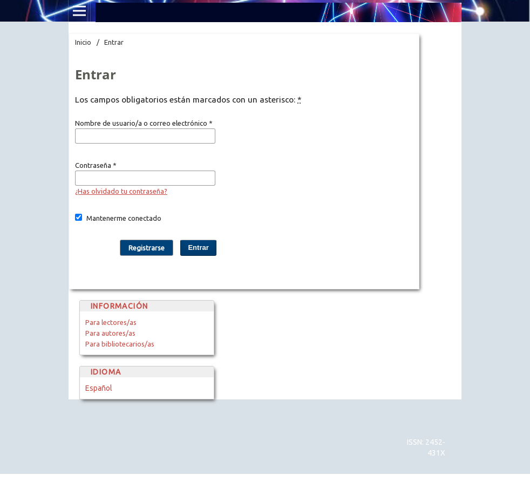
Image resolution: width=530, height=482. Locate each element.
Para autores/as (110, 333)
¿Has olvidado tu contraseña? (121, 191)
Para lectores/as (111, 322)
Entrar (198, 247)
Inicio (83, 42)
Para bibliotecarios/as (119, 344)
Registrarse (146, 248)
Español (98, 388)
